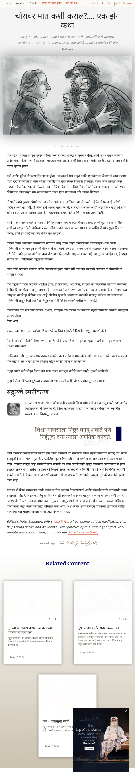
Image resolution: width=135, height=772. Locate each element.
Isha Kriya (60, 521)
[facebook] (4, 163)
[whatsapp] (4, 156)
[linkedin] (3, 176)
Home (8, 3)
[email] (3, 182)
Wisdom (20, 3)
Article (33, 3)
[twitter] (3, 170)
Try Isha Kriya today (83, 532)
